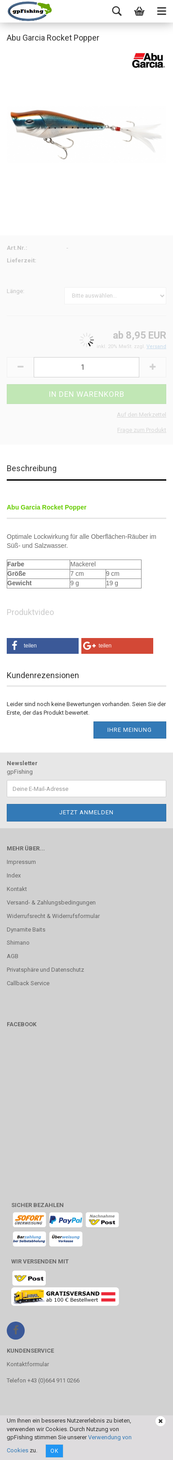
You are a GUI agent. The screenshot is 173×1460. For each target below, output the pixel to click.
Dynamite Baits (26, 929)
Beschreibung (32, 468)
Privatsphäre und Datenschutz (45, 969)
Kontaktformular (28, 1364)
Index (14, 875)
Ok (54, 1451)
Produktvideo (30, 612)
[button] (43, 646)
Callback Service (28, 983)
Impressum (21, 862)
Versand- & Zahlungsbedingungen (51, 902)
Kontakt (17, 889)
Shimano (18, 942)
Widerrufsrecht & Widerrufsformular (53, 916)
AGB (12, 956)
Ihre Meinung (129, 729)
